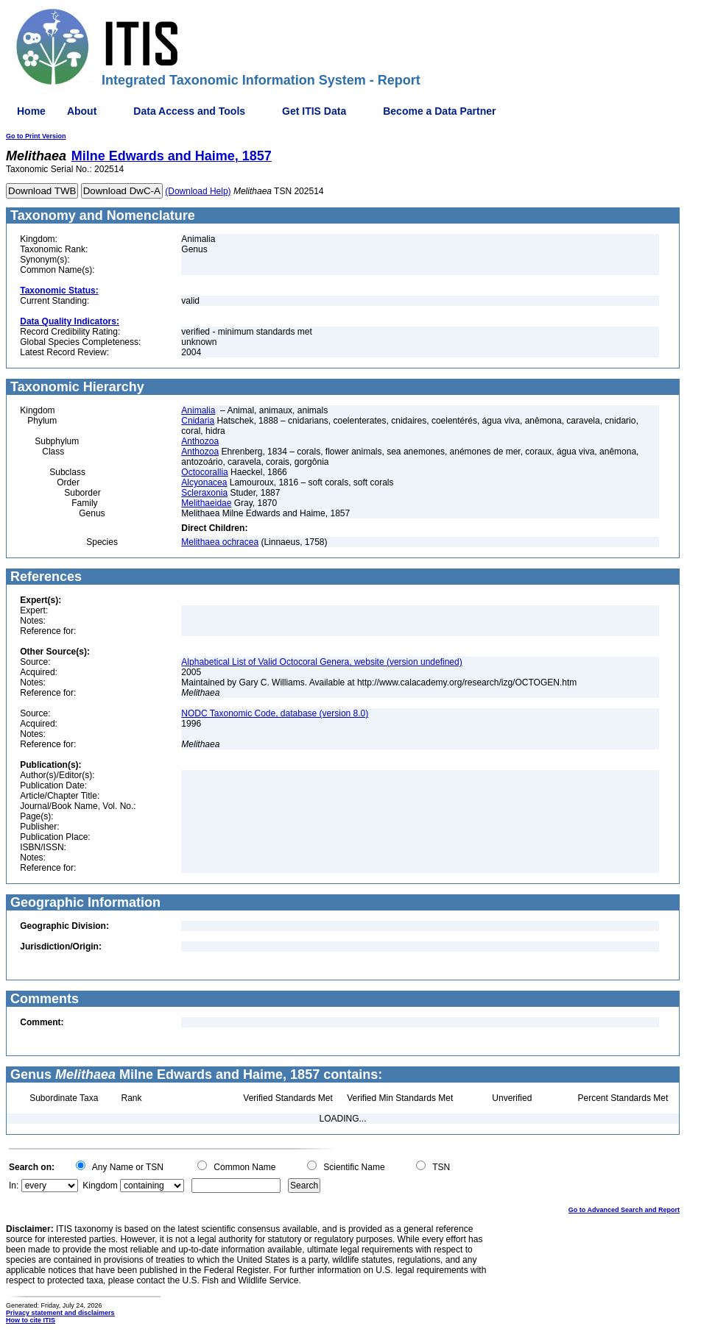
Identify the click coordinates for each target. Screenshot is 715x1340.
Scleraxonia (204, 493)
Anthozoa (200, 441)
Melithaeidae (206, 503)
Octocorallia (204, 472)
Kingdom (99, 1185)
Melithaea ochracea (219, 542)
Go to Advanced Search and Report (624, 1210)
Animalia (198, 410)
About (81, 111)
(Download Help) (197, 191)
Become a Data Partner (439, 111)
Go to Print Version (36, 136)
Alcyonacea (204, 482)
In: (13, 1185)
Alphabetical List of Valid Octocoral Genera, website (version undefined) (321, 662)
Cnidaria (197, 421)
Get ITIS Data (314, 111)
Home (31, 111)
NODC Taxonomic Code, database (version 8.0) (274, 713)
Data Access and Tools (189, 111)
